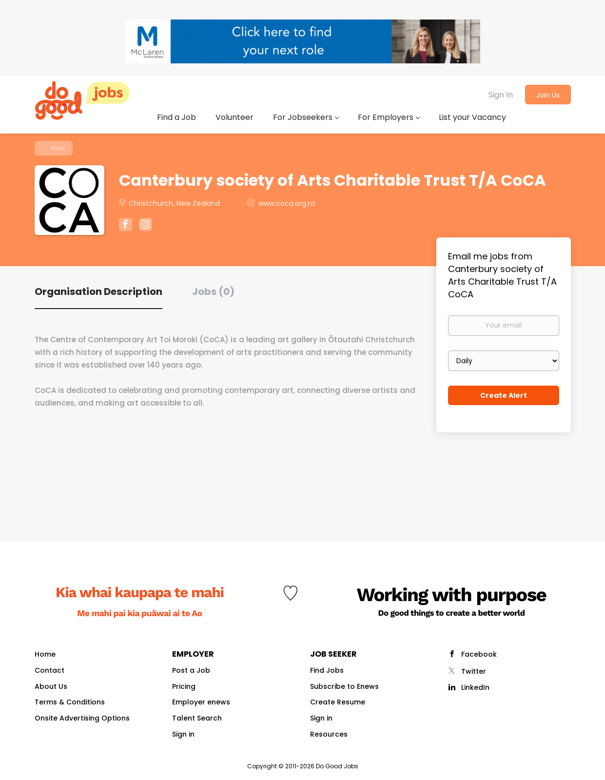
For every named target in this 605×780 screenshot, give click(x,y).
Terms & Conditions (70, 702)
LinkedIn (475, 687)
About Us (51, 686)
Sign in (183, 734)
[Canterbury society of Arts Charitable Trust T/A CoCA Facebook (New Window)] (125, 226)
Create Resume (337, 702)
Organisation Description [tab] (98, 291)
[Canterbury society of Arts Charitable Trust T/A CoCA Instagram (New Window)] (145, 226)
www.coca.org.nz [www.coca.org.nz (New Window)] (286, 203)
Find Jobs (327, 670)
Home (45, 654)
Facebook (479, 654)
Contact (49, 670)
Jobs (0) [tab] (213, 291)
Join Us (548, 95)
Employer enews (201, 702)
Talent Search (197, 718)
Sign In (500, 94)
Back (57, 148)
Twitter (473, 671)
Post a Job (191, 670)
